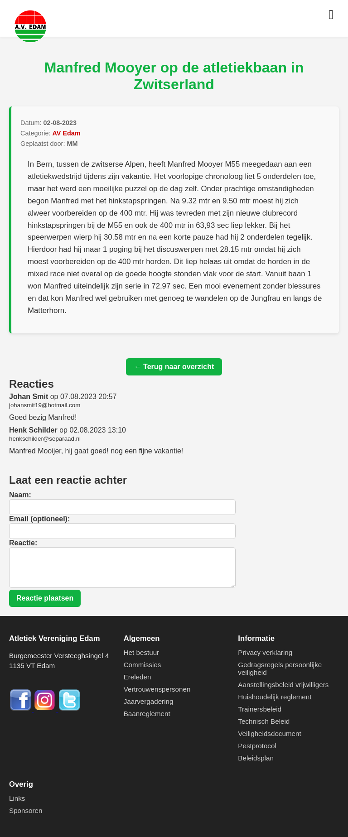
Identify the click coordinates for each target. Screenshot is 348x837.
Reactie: (23, 543)
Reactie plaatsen (44, 598)
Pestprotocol (257, 746)
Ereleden (137, 677)
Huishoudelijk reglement (274, 697)
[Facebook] (21, 709)
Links (17, 798)
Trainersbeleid (259, 709)
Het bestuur (142, 652)
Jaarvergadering (149, 701)
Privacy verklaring (265, 652)
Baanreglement (147, 713)
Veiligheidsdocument (269, 733)
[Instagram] (46, 709)
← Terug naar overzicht (174, 366)
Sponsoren (25, 810)
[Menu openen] (331, 14)
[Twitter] (69, 709)
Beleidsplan (256, 758)
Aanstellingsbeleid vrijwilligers (283, 684)
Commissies (142, 665)
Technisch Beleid (264, 721)
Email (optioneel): (39, 519)
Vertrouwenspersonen (157, 689)
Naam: (20, 495)
